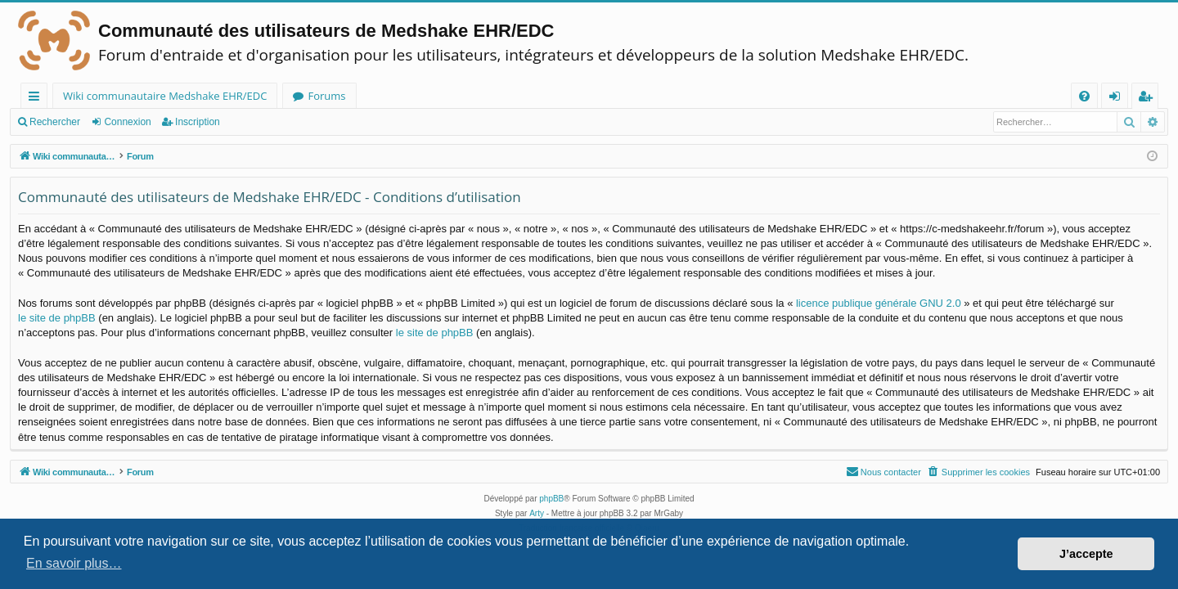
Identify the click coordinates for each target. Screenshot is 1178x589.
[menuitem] (1084, 96)
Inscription (197, 122)
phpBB (551, 498)
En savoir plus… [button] (74, 563)
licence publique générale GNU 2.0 (878, 303)
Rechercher (54, 122)
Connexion (127, 122)
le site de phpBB (57, 318)
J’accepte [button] (1086, 553)
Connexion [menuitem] (1118, 98)
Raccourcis (37, 98)
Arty (536, 513)
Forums (326, 95)
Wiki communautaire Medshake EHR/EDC (165, 95)
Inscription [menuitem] (1148, 98)
